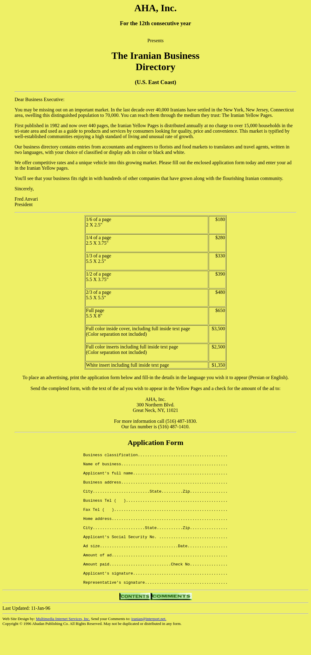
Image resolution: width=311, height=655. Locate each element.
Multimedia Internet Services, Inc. (63, 645)
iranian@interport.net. (148, 645)
